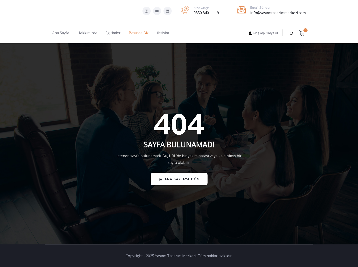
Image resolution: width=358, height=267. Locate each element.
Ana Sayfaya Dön (179, 179)
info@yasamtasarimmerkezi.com (278, 12)
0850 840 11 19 (206, 12)
